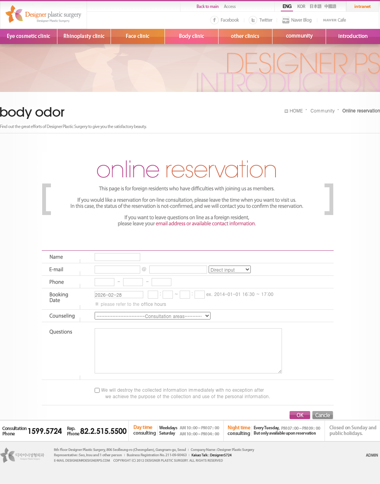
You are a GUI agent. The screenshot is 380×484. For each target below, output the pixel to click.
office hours (153, 304)
